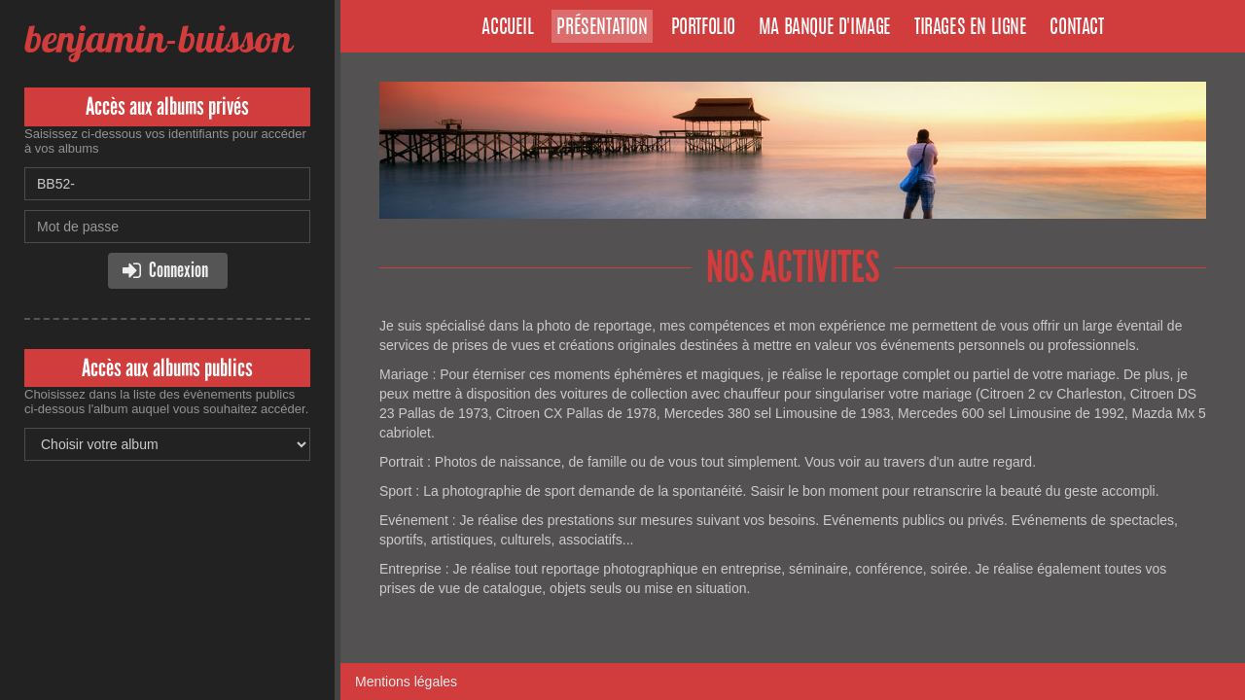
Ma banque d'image (825, 28)
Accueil (507, 28)
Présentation (601, 28)
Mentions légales (406, 681)
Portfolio (703, 28)
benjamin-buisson (158, 38)
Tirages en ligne (970, 28)
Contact (1076, 28)
